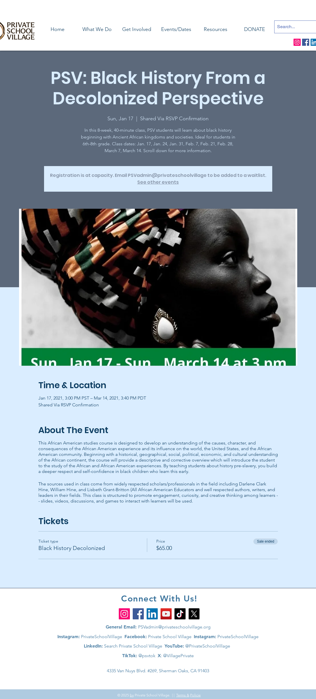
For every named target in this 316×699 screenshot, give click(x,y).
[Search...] (293, 27)
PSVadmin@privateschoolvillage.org (174, 627)
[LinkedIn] (152, 613)
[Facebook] (305, 42)
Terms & (182, 695)
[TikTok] (180, 613)
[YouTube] (166, 613)
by (132, 695)
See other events (158, 182)
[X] (193, 613)
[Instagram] (297, 42)
